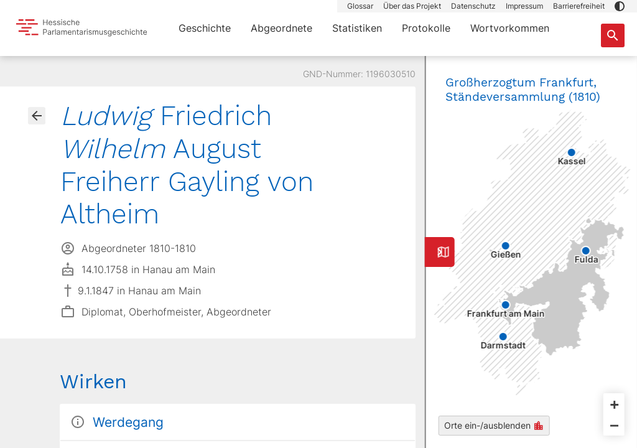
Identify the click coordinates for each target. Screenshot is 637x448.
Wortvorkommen (509, 28)
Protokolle (426, 28)
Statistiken (357, 28)
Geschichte (205, 28)
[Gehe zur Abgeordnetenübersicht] (36, 115)
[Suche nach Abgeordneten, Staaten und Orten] (613, 35)
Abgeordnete (281, 28)
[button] (620, 6)
